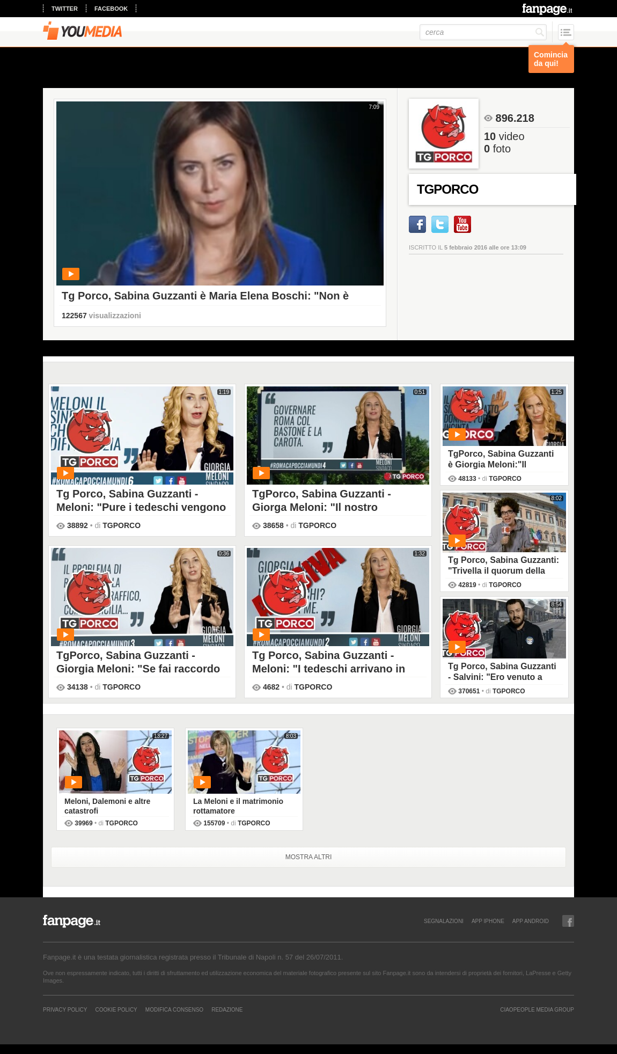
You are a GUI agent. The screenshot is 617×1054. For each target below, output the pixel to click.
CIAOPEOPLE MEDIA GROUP (537, 1009)
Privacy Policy (65, 1009)
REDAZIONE (227, 1009)
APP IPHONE (488, 921)
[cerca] (483, 32)
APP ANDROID (530, 921)
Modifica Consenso (174, 1009)
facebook (111, 8)
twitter (65, 8)
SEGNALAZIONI (444, 921)
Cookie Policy (116, 1009)
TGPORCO (121, 525)
